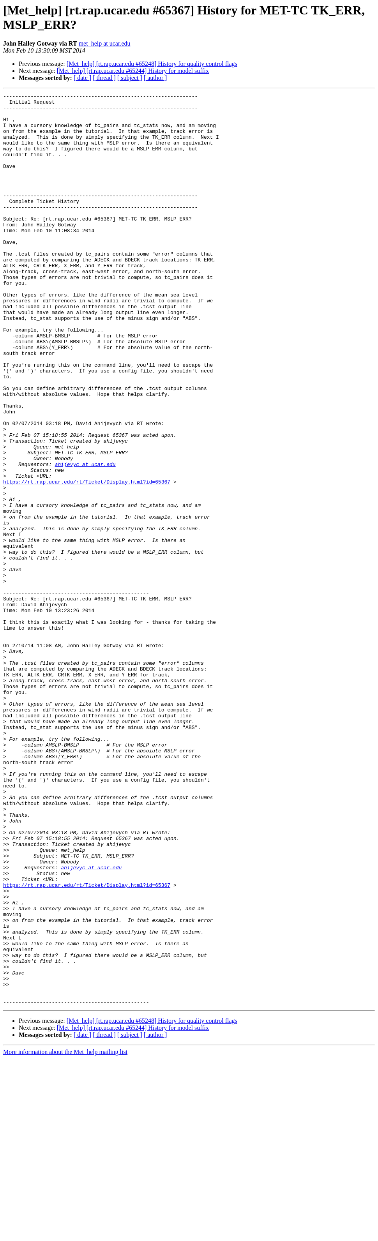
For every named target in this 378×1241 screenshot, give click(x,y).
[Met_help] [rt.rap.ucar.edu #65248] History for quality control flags (152, 63)
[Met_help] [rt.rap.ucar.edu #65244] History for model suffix (133, 70)
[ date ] (82, 77)
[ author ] (155, 77)
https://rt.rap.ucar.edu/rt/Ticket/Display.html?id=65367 (86, 559)
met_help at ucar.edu (105, 43)
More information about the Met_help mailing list (65, 1234)
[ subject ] (129, 77)
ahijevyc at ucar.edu (85, 538)
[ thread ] (104, 77)
